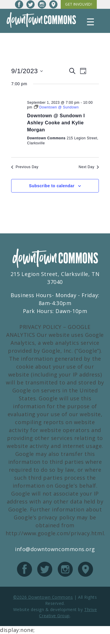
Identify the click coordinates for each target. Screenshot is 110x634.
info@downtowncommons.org (55, 549)
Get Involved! (78, 4)
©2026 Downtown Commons (43, 597)
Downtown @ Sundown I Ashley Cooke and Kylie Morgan (56, 122)
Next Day (89, 167)
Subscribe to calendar (52, 185)
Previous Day (24, 167)
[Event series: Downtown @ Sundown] (56, 107)
